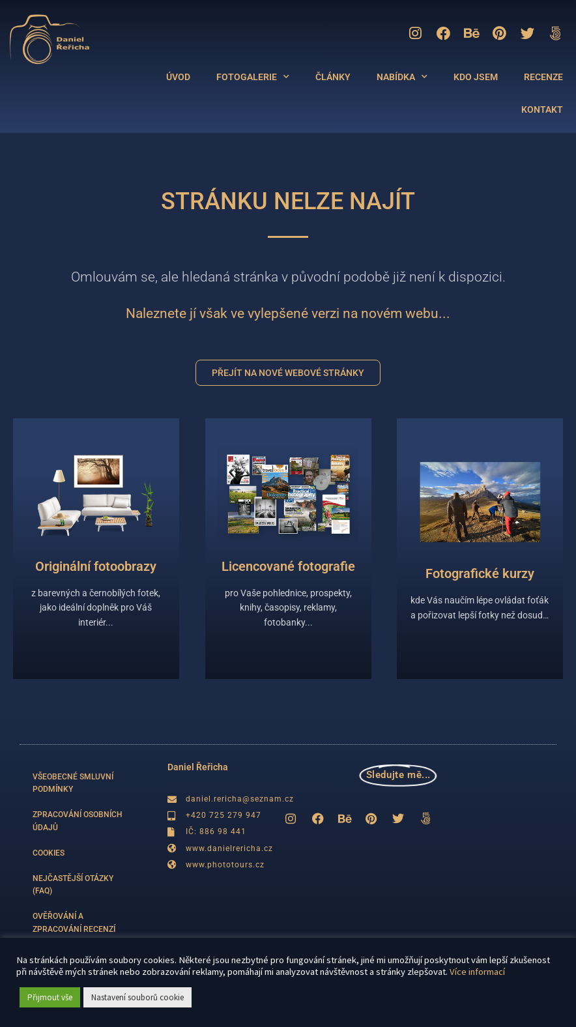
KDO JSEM (476, 77)
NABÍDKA (402, 77)
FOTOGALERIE (252, 77)
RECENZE (543, 77)
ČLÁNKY (333, 77)
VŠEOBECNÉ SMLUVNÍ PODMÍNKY (73, 783)
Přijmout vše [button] (49, 997)
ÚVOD (178, 77)
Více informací (477, 971)
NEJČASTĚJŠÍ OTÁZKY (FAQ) (73, 884)
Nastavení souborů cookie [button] (137, 997)
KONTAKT (542, 110)
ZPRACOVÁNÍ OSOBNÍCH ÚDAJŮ (77, 821)
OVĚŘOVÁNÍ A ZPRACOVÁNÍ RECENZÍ (74, 922)
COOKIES (49, 853)
